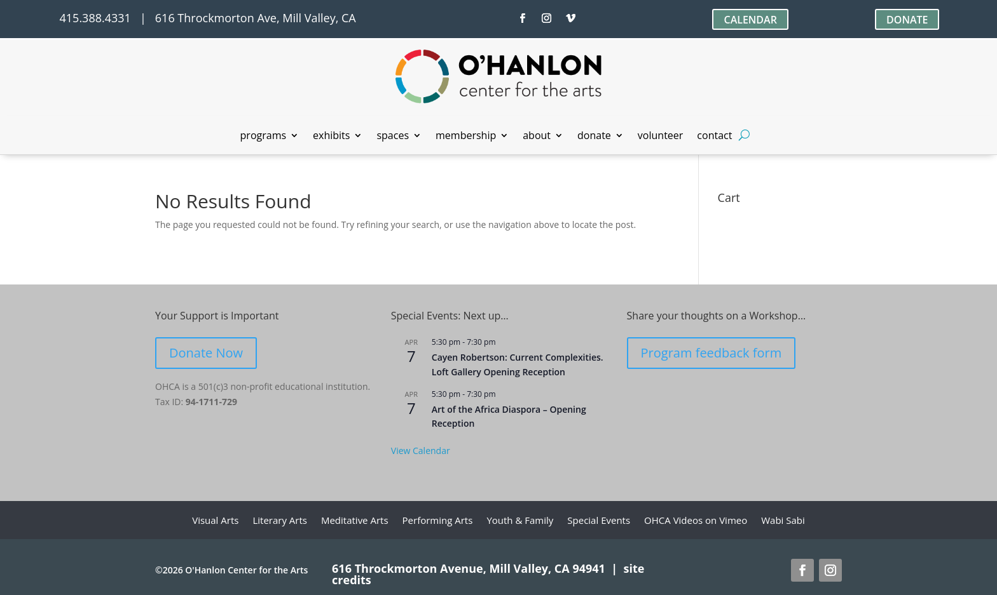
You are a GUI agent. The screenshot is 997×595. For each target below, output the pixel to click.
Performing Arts (437, 521)
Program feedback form (711, 352)
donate (594, 136)
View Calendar (420, 451)
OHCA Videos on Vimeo (695, 521)
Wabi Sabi (783, 521)
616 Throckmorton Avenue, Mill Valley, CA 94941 (468, 568)
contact (714, 136)
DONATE (907, 20)
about (537, 136)
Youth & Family (519, 521)
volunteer (661, 136)
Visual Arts (215, 521)
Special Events (598, 521)
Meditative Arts (354, 521)
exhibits (331, 136)
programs (263, 136)
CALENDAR (750, 20)
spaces (392, 136)
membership (466, 136)
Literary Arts (279, 521)
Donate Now (206, 352)
